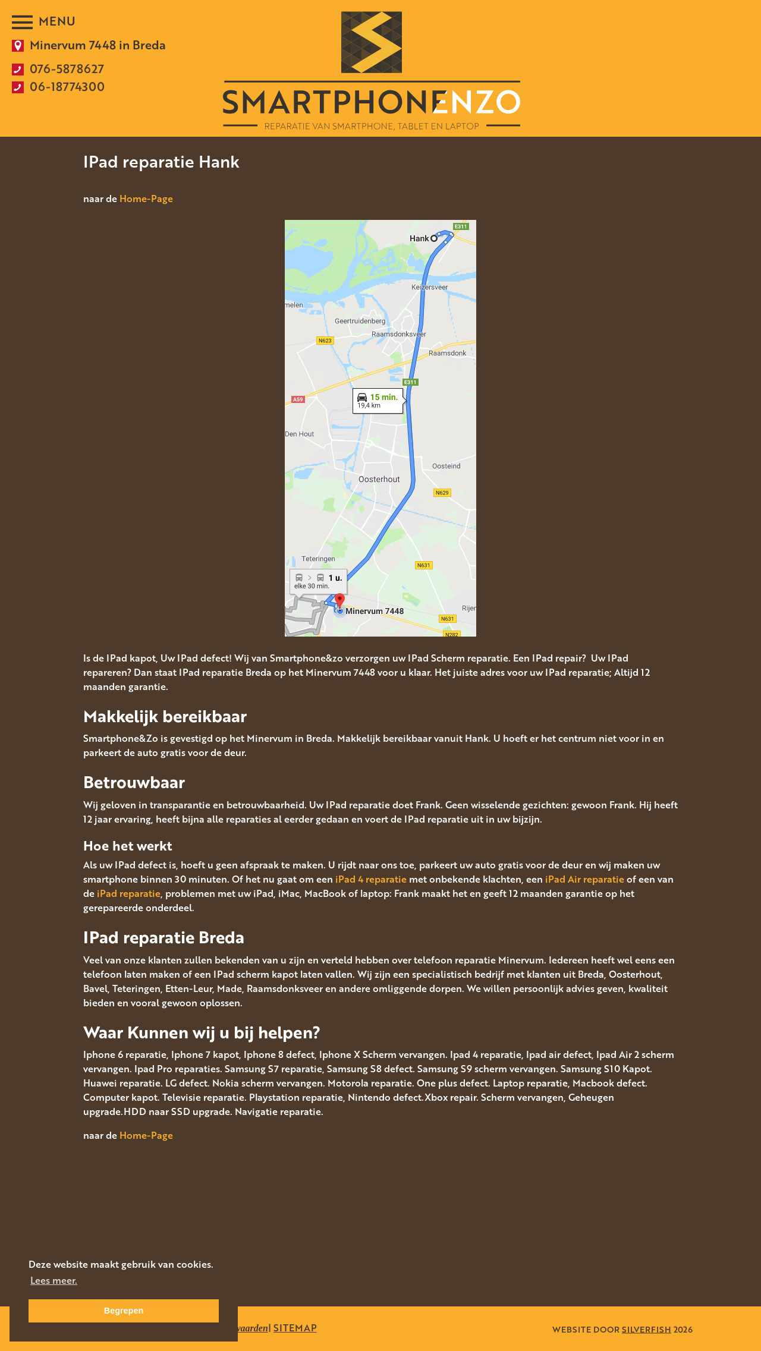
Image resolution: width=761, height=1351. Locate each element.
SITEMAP (295, 1328)
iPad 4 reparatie (371, 879)
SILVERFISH (646, 1328)
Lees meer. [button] (53, 1280)
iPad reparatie (129, 893)
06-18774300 (67, 86)
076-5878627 (67, 68)
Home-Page (146, 198)
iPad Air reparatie (584, 879)
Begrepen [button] (123, 1310)
